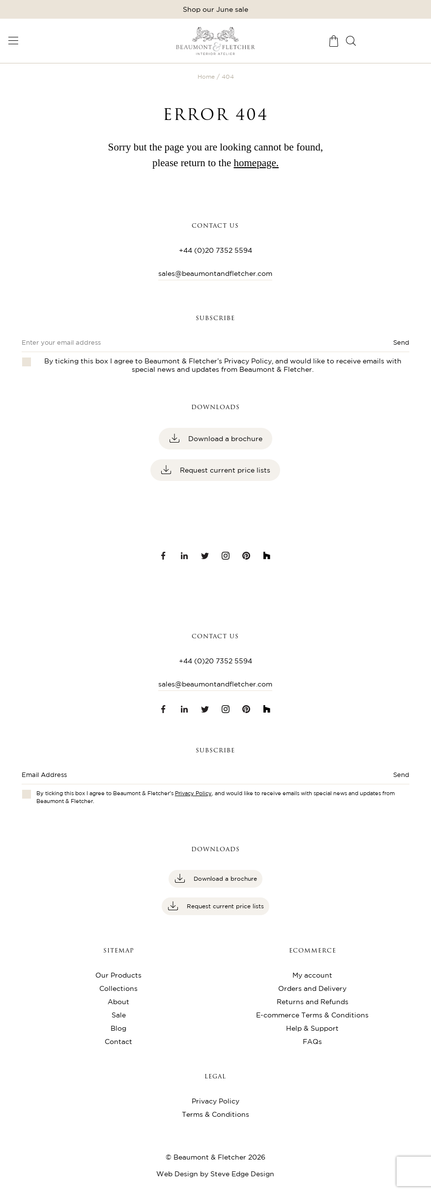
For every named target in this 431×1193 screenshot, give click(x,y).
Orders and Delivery (312, 988)
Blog (118, 1028)
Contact (118, 1041)
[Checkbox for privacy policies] (26, 794)
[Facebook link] (164, 556)
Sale (119, 1015)
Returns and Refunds (312, 1002)
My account (312, 975)
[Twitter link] (205, 556)
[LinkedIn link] (184, 556)
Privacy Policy (248, 361)
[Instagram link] (225, 556)
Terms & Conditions (215, 1114)
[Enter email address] (177, 777)
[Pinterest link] (246, 556)
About (118, 1002)
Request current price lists (224, 470)
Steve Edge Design (242, 1174)
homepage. (256, 163)
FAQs (312, 1041)
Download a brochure (224, 439)
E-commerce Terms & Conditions (312, 1015)
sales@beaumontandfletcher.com (215, 273)
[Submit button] (370, 777)
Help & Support (312, 1028)
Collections (118, 988)
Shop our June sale (215, 9)
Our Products (118, 975)
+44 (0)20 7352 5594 (215, 250)
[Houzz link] (267, 556)
